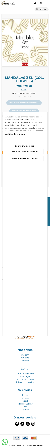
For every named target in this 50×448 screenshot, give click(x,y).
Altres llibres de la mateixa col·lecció (24, 102)
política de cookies (15, 134)
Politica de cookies (25, 379)
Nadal (25, 401)
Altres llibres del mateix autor (24, 111)
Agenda (25, 409)
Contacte (25, 361)
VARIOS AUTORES (24, 86)
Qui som (25, 355)
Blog (25, 407)
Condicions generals (25, 373)
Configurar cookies (15, 445)
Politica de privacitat (25, 382)
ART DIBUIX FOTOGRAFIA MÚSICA (24, 93)
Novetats (25, 398)
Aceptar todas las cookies (25, 158)
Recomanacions (25, 404)
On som (25, 358)
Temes (25, 395)
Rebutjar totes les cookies (25, 151)
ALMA (24, 89)
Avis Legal (25, 376)
